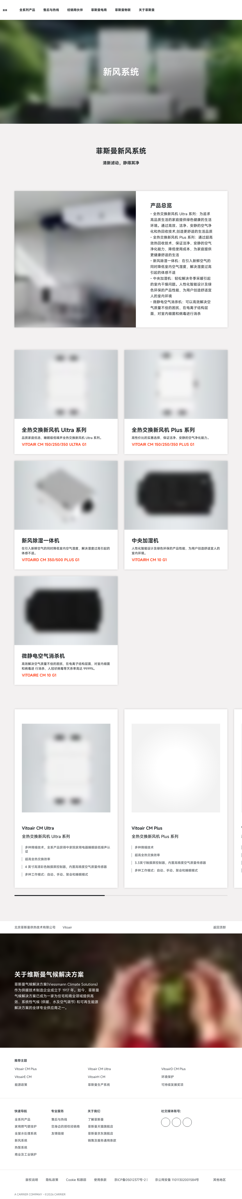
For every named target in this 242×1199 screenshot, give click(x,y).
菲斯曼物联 (123, 10)
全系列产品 (27, 10)
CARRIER (60, 1194)
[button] (220, 927)
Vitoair (67, 927)
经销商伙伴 (75, 10)
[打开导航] (5, 10)
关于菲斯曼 (147, 10)
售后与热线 (51, 10)
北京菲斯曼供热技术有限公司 (34, 927)
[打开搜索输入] (225, 9)
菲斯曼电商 (99, 10)
